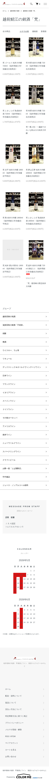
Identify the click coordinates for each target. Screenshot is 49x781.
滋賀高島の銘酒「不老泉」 (14, 325)
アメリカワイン (9, 426)
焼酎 (4, 333)
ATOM (13, 736)
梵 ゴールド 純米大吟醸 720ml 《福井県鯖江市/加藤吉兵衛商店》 (12, 66)
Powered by (24, 776)
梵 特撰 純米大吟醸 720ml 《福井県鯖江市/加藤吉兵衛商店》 (35, 114)
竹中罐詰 (6, 477)
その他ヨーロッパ (10, 418)
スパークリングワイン (12, 451)
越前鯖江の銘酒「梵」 (29, 11)
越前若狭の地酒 (14, 11)
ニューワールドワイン (12, 443)
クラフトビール (9, 460)
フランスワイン (9, 384)
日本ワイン (7, 376)
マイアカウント (11, 743)
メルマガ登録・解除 (13, 730)
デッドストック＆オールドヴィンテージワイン (22, 367)
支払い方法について (13, 709)
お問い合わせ (10, 756)
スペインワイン (9, 401)
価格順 (35, 31)
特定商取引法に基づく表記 (16, 716)
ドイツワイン (8, 409)
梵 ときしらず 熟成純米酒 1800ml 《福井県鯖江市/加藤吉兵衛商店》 (36, 221)
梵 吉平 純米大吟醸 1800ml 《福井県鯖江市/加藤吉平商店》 (13, 173)
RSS (7, 736)
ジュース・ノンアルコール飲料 (15, 485)
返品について (10, 703)
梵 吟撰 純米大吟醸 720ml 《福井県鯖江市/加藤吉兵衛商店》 (35, 66)
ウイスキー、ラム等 (11, 350)
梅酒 (4, 342)
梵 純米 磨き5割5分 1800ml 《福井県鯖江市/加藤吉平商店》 (13, 268)
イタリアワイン (9, 392)
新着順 (43, 31)
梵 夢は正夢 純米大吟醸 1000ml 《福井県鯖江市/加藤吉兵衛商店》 (36, 173)
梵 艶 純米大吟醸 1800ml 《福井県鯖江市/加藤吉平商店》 (13, 221)
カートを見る (10, 750)
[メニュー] (45, 4)
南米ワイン (7, 435)
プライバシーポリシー (14, 723)
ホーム (5, 11)
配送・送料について (13, 696)
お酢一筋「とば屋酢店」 (13, 468)
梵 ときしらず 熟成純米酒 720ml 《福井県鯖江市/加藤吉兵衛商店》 (12, 114)
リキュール (7, 359)
